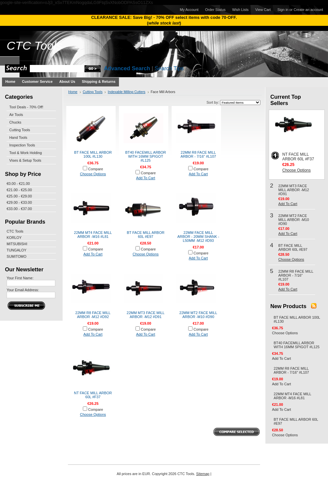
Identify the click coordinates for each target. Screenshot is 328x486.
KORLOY (14, 238)
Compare (95, 169)
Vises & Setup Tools (25, 160)
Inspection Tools (22, 145)
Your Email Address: (23, 290)
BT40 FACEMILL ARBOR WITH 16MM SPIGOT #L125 (145, 156)
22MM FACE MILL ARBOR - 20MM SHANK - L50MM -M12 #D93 (198, 237)
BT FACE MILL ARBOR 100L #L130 (93, 154)
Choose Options (93, 174)
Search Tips (169, 68)
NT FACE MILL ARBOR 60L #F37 (93, 395)
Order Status (215, 10)
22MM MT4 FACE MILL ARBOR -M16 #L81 (93, 235)
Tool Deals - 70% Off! (26, 107)
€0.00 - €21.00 (18, 184)
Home (73, 92)
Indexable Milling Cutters (126, 92)
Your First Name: (20, 278)
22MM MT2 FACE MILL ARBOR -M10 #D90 (198, 315)
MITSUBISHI (17, 244)
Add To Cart (145, 178)
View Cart (263, 10)
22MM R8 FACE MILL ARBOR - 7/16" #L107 (198, 154)
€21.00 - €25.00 (19, 190)
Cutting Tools (19, 130)
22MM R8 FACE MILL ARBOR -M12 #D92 (92, 315)
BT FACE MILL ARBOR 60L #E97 (146, 235)
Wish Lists (240, 10)
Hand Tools (18, 137)
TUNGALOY (17, 250)
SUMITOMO (17, 256)
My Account (189, 10)
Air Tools (16, 115)
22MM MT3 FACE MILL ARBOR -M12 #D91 (145, 315)
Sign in (282, 10)
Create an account (308, 10)
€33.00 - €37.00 (19, 209)
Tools (34, 45)
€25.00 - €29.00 (19, 196)
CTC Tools (15, 231)
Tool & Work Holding (25, 153)
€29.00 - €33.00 (19, 202)
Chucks (15, 122)
